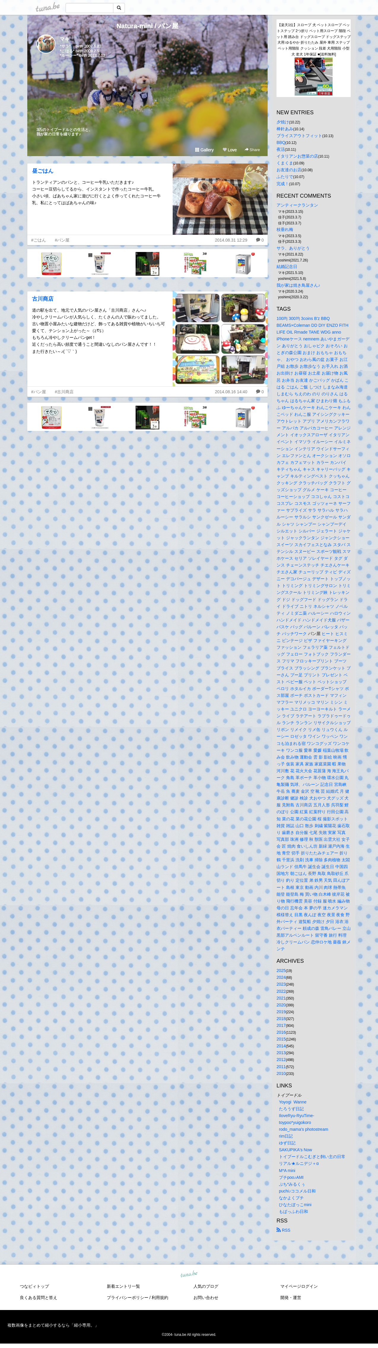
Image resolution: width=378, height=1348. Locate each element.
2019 (281, 1011)
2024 (281, 977)
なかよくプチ (291, 1197)
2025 (281, 970)
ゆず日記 (287, 1143)
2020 (281, 1005)
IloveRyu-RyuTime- (296, 1115)
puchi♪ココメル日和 (297, 1191)
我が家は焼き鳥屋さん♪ (298, 285)
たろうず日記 (291, 1108)
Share (252, 150)
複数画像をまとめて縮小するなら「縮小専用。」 (53, 1325)
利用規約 (160, 1297)
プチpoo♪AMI (291, 1177)
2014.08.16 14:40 (231, 391)
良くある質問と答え (38, 1297)
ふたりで (285, 176)
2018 (281, 1018)
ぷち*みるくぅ (292, 1184)
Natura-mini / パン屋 (148, 26)
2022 (281, 991)
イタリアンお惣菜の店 (297, 156)
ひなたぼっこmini (295, 1204)
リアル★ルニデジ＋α (299, 1163)
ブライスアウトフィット (299, 135)
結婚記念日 (287, 266)
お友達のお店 (289, 169)
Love (230, 150)
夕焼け (283, 122)
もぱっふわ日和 (293, 1211)
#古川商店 (64, 391)
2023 (281, 984)
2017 (281, 1025)
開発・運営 (290, 1297)
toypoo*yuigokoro (295, 1122)
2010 (281, 1073)
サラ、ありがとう (293, 248)
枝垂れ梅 (285, 229)
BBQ (281, 142)
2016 (281, 1032)
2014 (281, 1045)
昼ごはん (42, 171)
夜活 (281, 149)
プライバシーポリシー (127, 1297)
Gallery (204, 150)
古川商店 (42, 299)
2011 (281, 1066)
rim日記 (286, 1136)
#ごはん (38, 240)
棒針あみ (285, 128)
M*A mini (287, 1170)
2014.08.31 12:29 (231, 240)
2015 (281, 1039)
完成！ (283, 183)
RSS (283, 1230)
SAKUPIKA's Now (295, 1149)
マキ (64, 39)
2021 (281, 998)
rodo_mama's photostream (303, 1129)
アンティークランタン (297, 205)
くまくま (285, 163)
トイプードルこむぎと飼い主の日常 (312, 1156)
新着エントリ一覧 (123, 1286)
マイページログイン (299, 1286)
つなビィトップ (34, 1286)
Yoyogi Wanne (292, 1102)
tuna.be (189, 1274)
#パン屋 (62, 240)
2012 (281, 1059)
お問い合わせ (205, 1297)
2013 (281, 1052)
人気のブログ (205, 1286)
